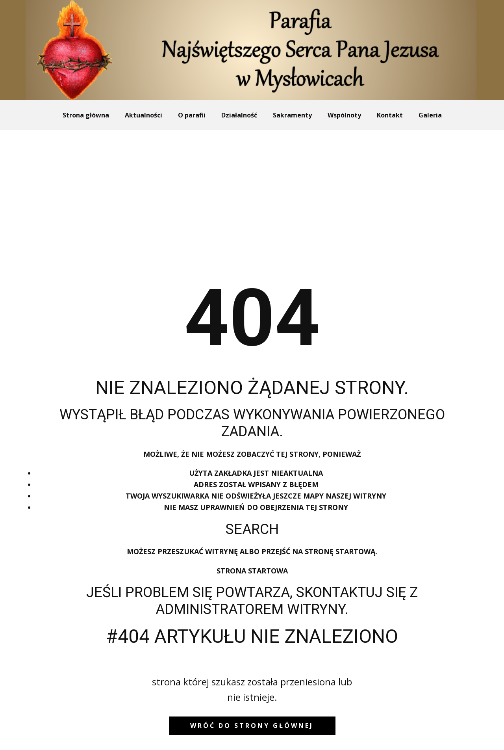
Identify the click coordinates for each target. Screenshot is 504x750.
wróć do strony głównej (251, 725)
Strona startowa (252, 570)
